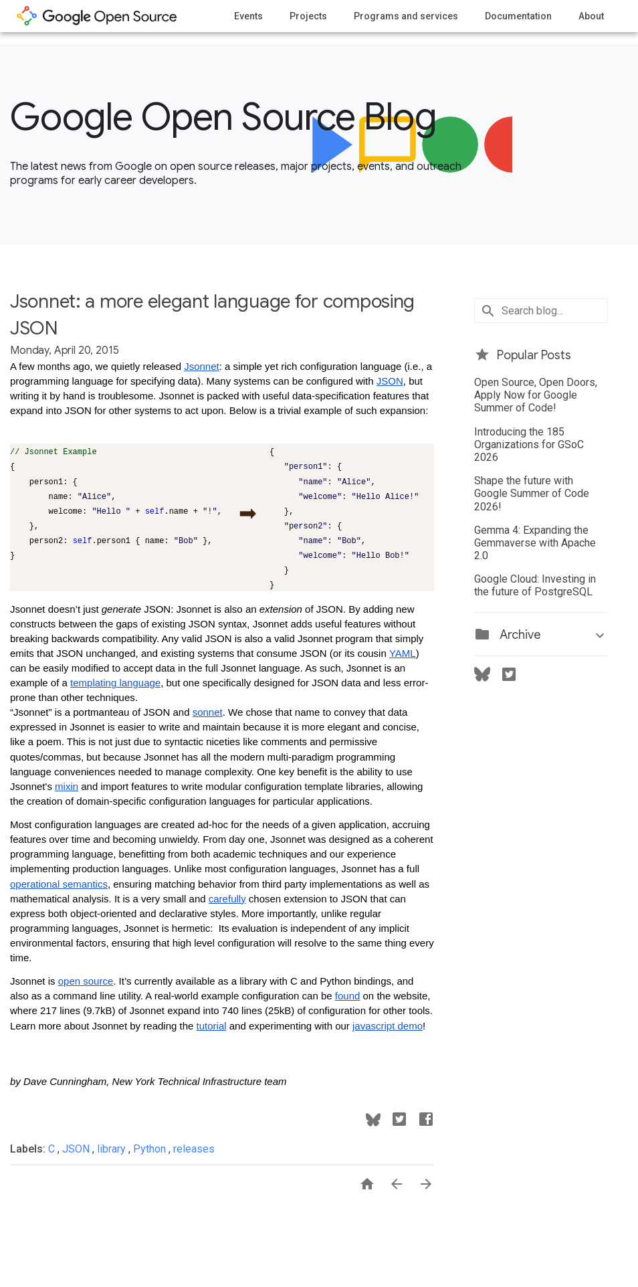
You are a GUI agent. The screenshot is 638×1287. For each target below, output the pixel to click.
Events (248, 16)
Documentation (518, 16)
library (112, 1149)
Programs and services (406, 16)
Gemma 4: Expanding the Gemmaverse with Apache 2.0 (535, 543)
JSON (77, 1149)
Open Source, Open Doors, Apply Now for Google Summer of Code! (535, 395)
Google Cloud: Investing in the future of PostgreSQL (535, 585)
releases (194, 1149)
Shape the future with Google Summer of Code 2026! (531, 493)
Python (151, 1149)
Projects (308, 16)
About (591, 16)
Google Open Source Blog (223, 117)
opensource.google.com (97, 16)
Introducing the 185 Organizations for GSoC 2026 (529, 444)
